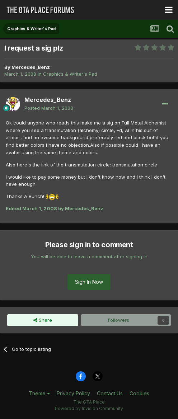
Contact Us (110, 393)
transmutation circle (134, 165)
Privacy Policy (73, 393)
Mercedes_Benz (30, 67)
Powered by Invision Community (89, 408)
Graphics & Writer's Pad (70, 74)
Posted (48, 108)
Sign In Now (89, 282)
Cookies (139, 393)
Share (42, 320)
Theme (39, 393)
